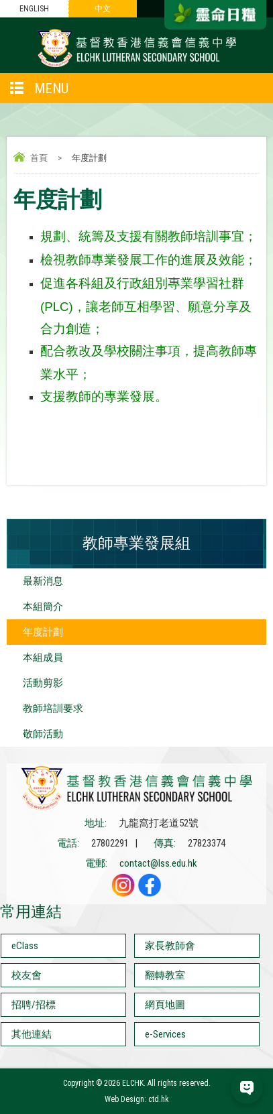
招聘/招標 (33, 1005)
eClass (24, 946)
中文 (103, 8)
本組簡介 (43, 607)
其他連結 (31, 1034)
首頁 (39, 158)
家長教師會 (170, 946)
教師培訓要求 (53, 708)
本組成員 (43, 658)
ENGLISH (34, 8)
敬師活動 (43, 734)
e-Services (165, 1034)
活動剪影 (43, 683)
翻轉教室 (165, 975)
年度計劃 (43, 632)
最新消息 (43, 581)
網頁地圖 (165, 1005)
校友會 (26, 975)
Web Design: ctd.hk (137, 1099)
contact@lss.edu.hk (158, 863)
